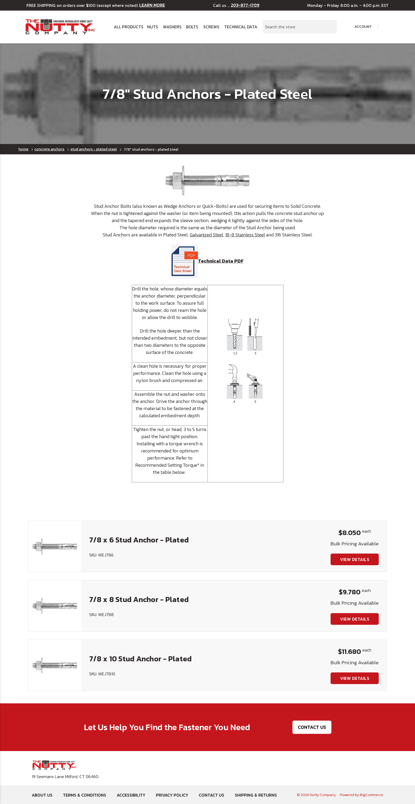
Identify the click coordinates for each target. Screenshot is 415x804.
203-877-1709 (245, 5)
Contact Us (312, 727)
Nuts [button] (152, 27)
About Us (42, 795)
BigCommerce (371, 795)
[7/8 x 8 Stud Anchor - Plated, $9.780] (54, 605)
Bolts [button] (192, 27)
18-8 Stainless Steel (245, 234)
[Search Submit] (330, 27)
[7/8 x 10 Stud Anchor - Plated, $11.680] (54, 665)
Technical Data (240, 27)
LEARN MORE (152, 5)
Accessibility (131, 795)
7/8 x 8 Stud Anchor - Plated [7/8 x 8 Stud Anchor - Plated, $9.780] (139, 599)
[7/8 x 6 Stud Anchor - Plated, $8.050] (54, 546)
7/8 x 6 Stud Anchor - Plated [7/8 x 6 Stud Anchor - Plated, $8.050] (139, 539)
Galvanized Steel (206, 234)
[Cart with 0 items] (387, 27)
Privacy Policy (172, 795)
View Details (354, 559)
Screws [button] (211, 27)
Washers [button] (172, 27)
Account (359, 27)
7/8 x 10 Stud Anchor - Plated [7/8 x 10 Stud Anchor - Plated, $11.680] (140, 658)
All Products (128, 27)
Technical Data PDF (207, 260)
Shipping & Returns (256, 795)
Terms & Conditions (84, 795)
